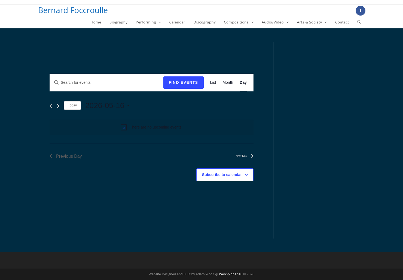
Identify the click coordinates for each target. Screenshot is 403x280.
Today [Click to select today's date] (72, 105)
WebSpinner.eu (230, 274)
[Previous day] (51, 106)
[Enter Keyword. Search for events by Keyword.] (106, 82)
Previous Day (66, 156)
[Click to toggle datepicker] (107, 105)
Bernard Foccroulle (73, 10)
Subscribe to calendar (222, 174)
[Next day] (58, 106)
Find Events (183, 82)
